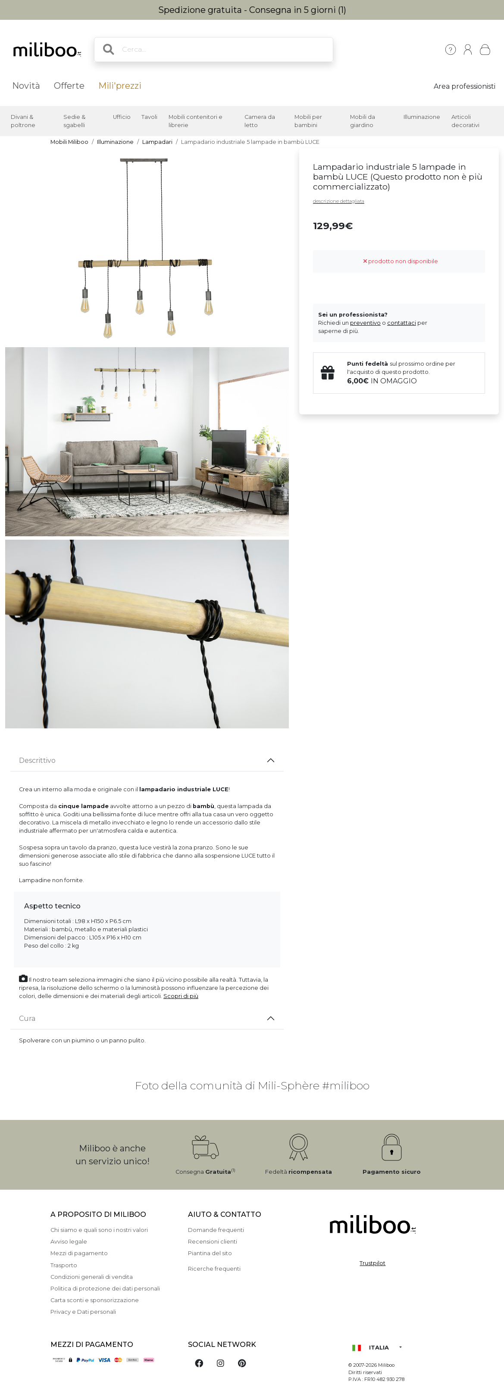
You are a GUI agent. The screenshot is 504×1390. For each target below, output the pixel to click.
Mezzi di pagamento (79, 1253)
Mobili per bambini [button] (308, 121)
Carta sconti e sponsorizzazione (94, 1300)
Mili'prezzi (119, 86)
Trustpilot (372, 1263)
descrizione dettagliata (338, 201)
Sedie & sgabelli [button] (74, 121)
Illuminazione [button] (422, 117)
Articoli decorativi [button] (465, 121)
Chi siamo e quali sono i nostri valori (99, 1230)
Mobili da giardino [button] (362, 121)
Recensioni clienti (212, 1241)
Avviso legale (68, 1241)
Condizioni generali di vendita (91, 1277)
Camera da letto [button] (259, 121)
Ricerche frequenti (214, 1269)
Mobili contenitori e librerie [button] (195, 121)
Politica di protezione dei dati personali (105, 1288)
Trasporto (63, 1265)
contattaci (401, 323)
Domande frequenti (216, 1230)
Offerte (69, 86)
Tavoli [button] (149, 117)
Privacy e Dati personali (83, 1312)
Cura (27, 1018)
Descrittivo (37, 760)
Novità (26, 86)
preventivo (365, 323)
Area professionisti (464, 86)
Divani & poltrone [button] (23, 121)
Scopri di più (180, 996)
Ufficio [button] (122, 117)
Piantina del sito (210, 1253)
